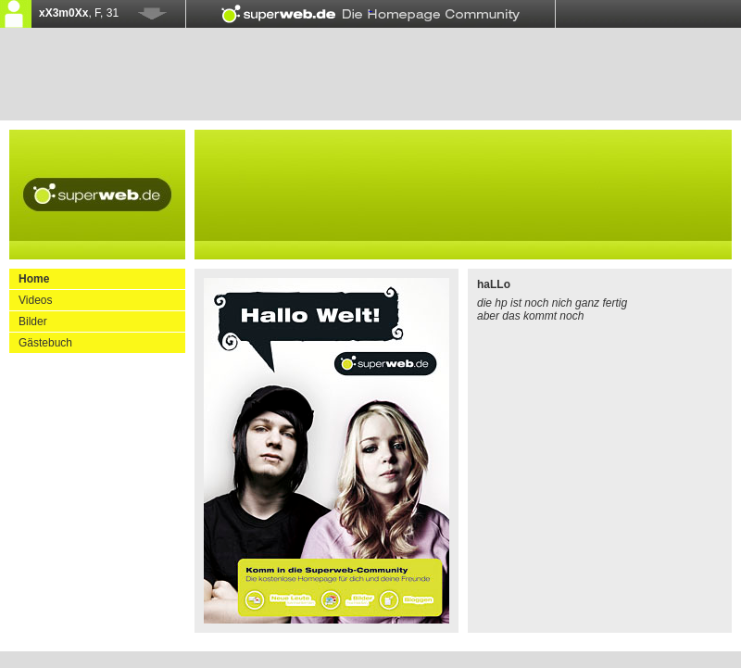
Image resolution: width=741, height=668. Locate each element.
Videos (35, 300)
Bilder (33, 321)
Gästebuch (45, 342)
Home (34, 278)
